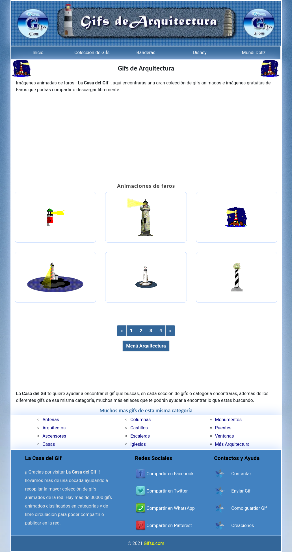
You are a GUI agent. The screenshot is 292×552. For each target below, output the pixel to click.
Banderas (145, 52)
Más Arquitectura (232, 444)
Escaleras (140, 436)
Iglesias (138, 444)
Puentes (223, 427)
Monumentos (228, 419)
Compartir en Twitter (167, 491)
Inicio (38, 52)
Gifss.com (154, 543)
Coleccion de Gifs (92, 52)
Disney (199, 52)
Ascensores (54, 436)
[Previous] (121, 330)
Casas (48, 444)
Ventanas (224, 436)
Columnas (140, 419)
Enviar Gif (240, 491)
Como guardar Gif (249, 508)
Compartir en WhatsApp (170, 508)
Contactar (241, 473)
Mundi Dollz (254, 52)
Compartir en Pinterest (169, 525)
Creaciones (242, 525)
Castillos (139, 427)
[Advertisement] (146, 138)
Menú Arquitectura (146, 346)
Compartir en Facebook (169, 473)
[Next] (170, 330)
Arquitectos (54, 427)
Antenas (50, 419)
